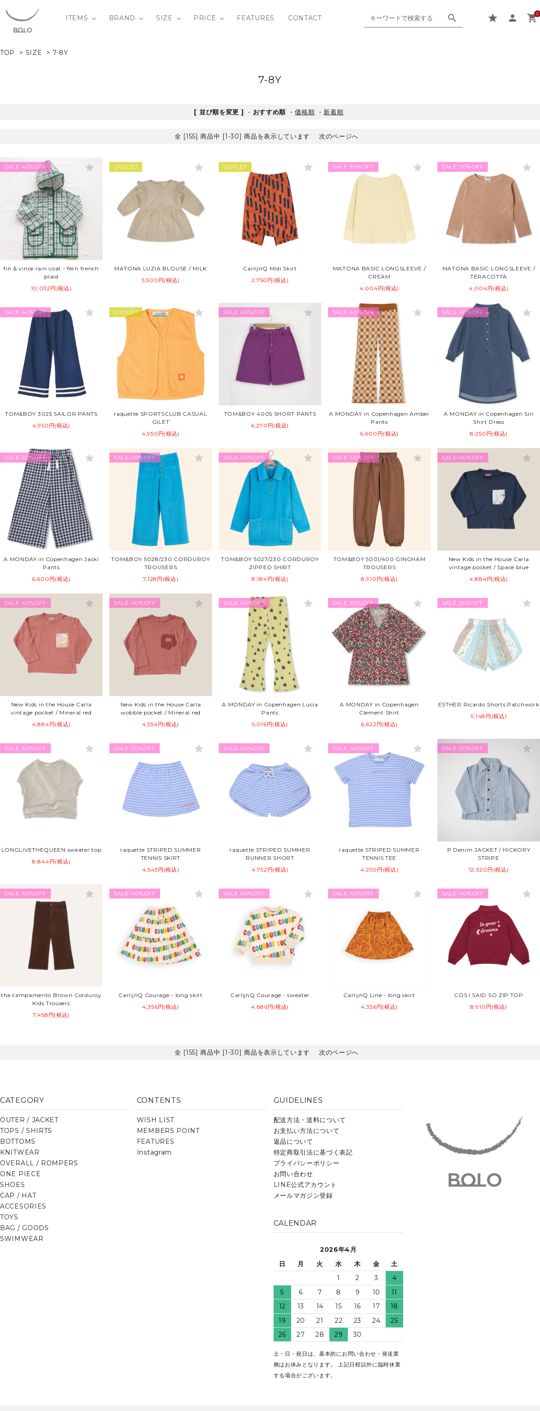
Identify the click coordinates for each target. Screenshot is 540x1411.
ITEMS (77, 18)
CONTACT (305, 18)
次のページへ (339, 136)
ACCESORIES (23, 1206)
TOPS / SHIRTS (26, 1131)
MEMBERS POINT (168, 1131)
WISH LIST (155, 1120)
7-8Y (60, 53)
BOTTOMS (18, 1141)
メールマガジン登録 (303, 1195)
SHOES (12, 1185)
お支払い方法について (307, 1131)
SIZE (164, 18)
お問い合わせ (293, 1174)
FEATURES (255, 18)
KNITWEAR (20, 1152)
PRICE (205, 18)
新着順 (333, 112)
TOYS (9, 1217)
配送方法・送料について (310, 1120)
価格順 (305, 112)
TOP (7, 53)
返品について (293, 1141)
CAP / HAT (18, 1195)
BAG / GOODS (24, 1228)
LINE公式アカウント (306, 1185)
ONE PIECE (20, 1174)
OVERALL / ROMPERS (39, 1163)
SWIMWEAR (22, 1239)
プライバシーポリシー (307, 1163)
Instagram (154, 1152)
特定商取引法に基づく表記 (313, 1152)
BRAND (122, 18)
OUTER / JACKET (29, 1120)
